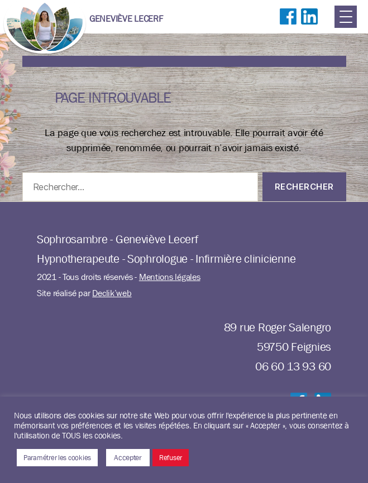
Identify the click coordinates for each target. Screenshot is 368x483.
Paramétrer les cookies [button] (57, 457)
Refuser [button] (170, 457)
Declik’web (111, 293)
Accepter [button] (128, 457)
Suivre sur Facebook (288, 27)
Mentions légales (169, 277)
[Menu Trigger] (345, 17)
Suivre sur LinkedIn (309, 27)
